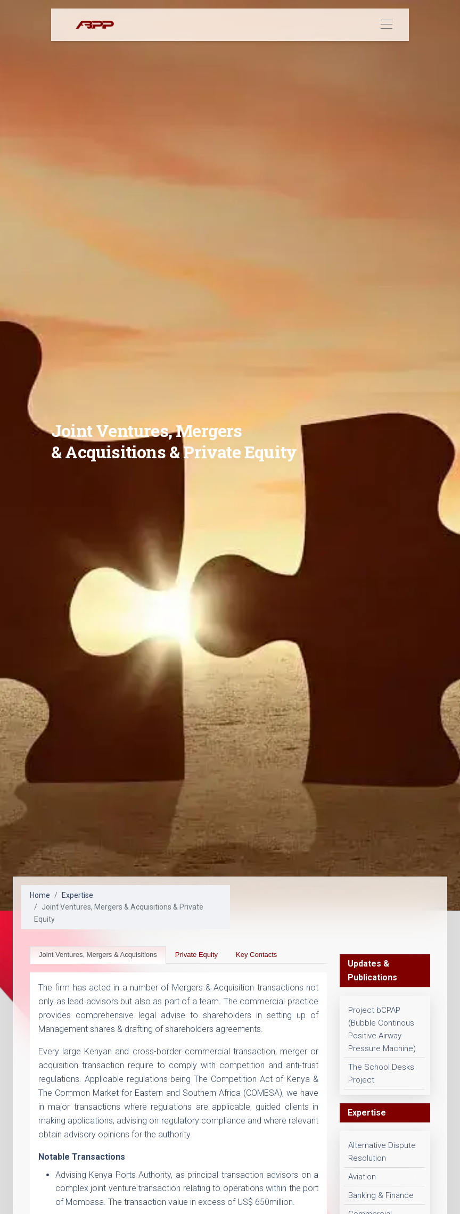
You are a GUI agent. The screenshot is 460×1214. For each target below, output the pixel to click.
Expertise (77, 895)
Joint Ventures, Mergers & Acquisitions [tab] (98, 955)
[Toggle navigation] (386, 25)
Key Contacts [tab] (256, 955)
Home (40, 895)
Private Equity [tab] (196, 955)
